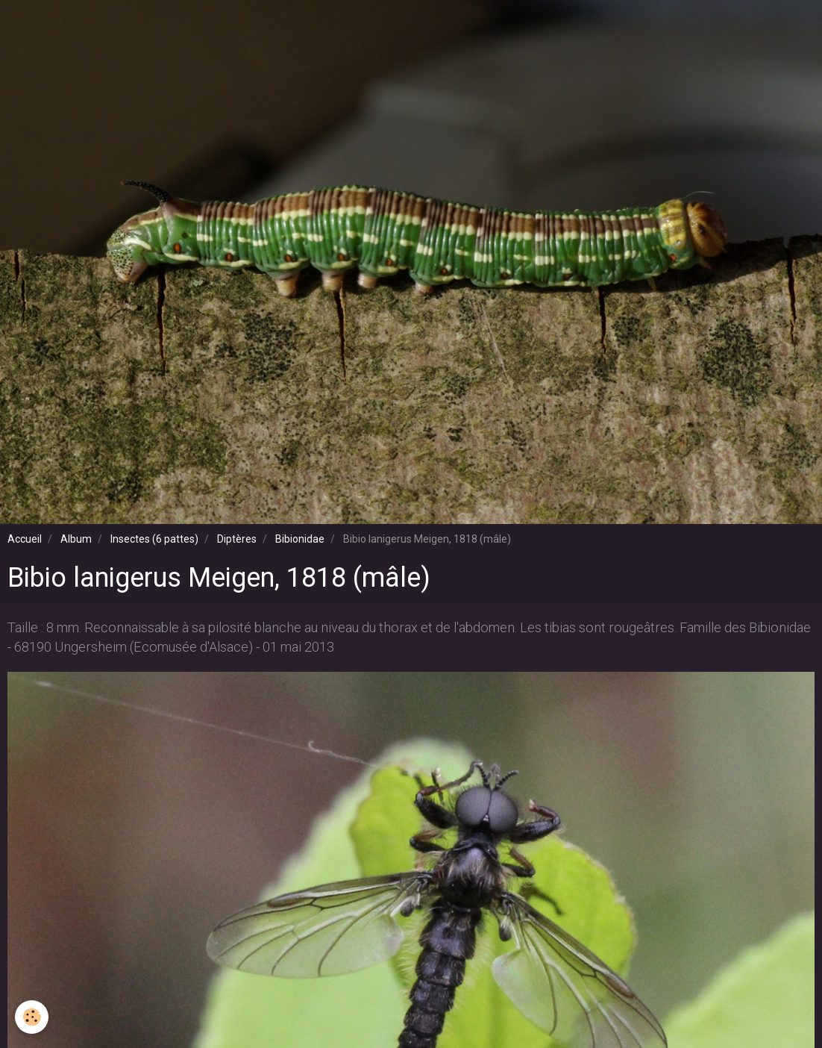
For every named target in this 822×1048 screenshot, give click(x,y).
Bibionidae (299, 539)
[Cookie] (31, 1017)
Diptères (237, 539)
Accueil (24, 539)
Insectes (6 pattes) (154, 539)
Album (76, 539)
